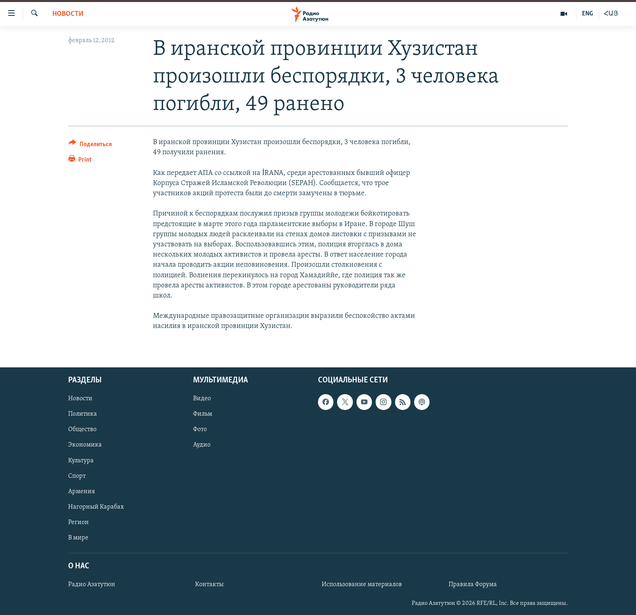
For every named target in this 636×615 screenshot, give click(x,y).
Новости (68, 14)
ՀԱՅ (611, 14)
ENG (587, 14)
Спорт (77, 476)
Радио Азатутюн (91, 584)
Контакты (209, 584)
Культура (81, 460)
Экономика (85, 445)
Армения (81, 491)
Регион (78, 522)
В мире (78, 537)
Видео (202, 398)
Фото (200, 429)
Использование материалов (362, 584)
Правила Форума (473, 584)
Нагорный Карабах (96, 506)
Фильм (202, 414)
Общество (82, 429)
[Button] (90, 145)
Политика (82, 414)
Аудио (202, 445)
